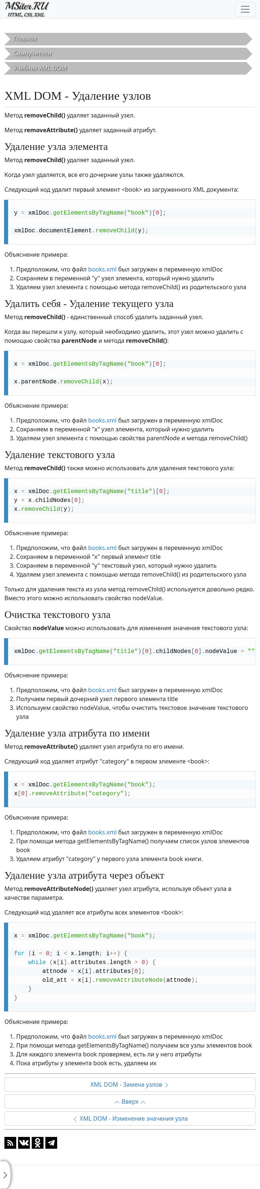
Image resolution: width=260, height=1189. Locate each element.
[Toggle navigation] (245, 9)
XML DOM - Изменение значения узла (130, 1118)
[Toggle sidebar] (5, 1175)
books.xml (102, 269)
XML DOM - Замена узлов (130, 1084)
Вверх (130, 1101)
